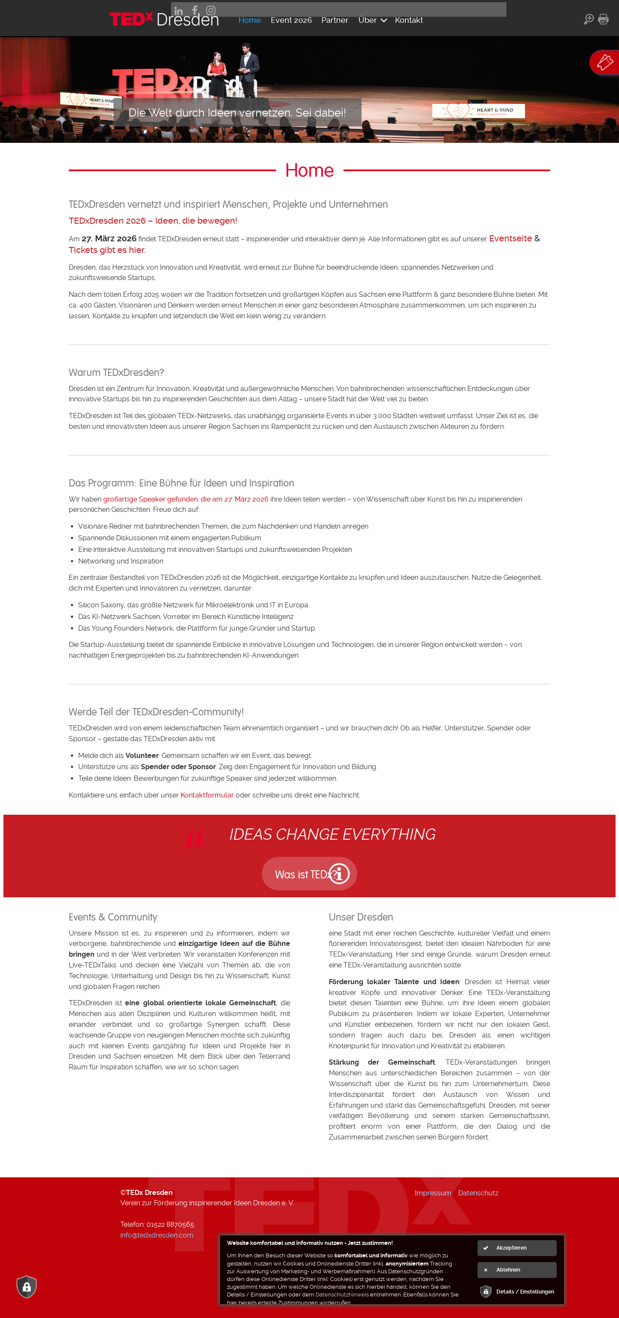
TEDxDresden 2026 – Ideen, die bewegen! (153, 221)
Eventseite (510, 238)
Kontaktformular (207, 795)
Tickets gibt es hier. (107, 250)
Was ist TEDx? (294, 872)
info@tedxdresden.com (156, 1233)
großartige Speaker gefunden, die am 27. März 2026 (186, 499)
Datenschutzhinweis (342, 1294)
